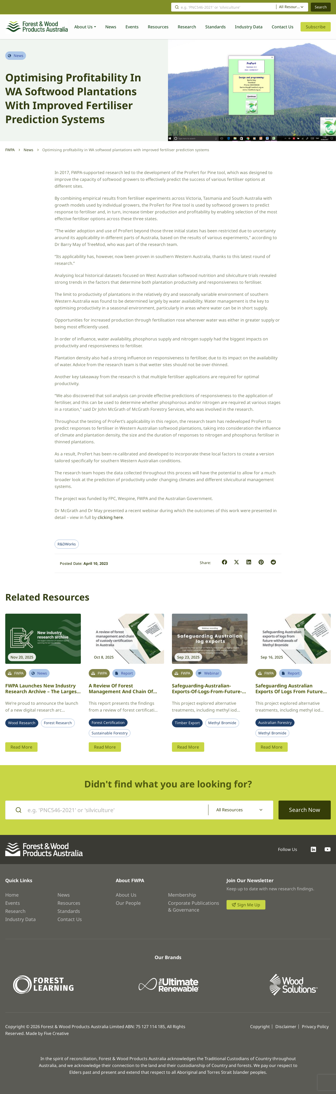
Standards (215, 27)
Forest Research (58, 723)
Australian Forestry (275, 722)
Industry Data (248, 27)
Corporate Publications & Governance (193, 906)
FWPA (10, 149)
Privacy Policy (315, 1026)
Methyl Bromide (222, 723)
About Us (83, 27)
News (110, 27)
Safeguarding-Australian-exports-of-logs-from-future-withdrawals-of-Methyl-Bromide (207, 694)
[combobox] (292, 7)
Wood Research (21, 723)
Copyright (260, 1026)
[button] (225, 562)
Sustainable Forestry (110, 733)
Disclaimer (285, 1026)
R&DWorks (66, 544)
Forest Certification (108, 722)
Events (132, 27)
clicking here (110, 517)
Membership (182, 895)
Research (187, 27)
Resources (158, 27)
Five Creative (56, 1033)
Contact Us (282, 27)
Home (12, 895)
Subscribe (316, 27)
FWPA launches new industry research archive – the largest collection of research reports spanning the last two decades (42, 694)
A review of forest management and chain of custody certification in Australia (121, 694)
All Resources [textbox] (289, 6)
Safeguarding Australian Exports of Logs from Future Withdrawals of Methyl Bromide (293, 691)
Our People (128, 903)
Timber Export (187, 723)
